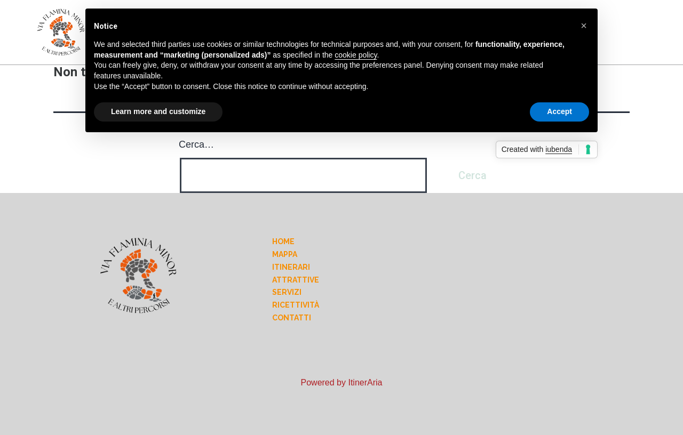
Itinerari (291, 267)
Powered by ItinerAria (342, 382)
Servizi (286, 292)
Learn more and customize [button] (158, 111)
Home (283, 241)
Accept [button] (559, 111)
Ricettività (295, 305)
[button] (583, 25)
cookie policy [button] (356, 55)
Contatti (291, 317)
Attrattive (295, 280)
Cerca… (196, 144)
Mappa (284, 254)
